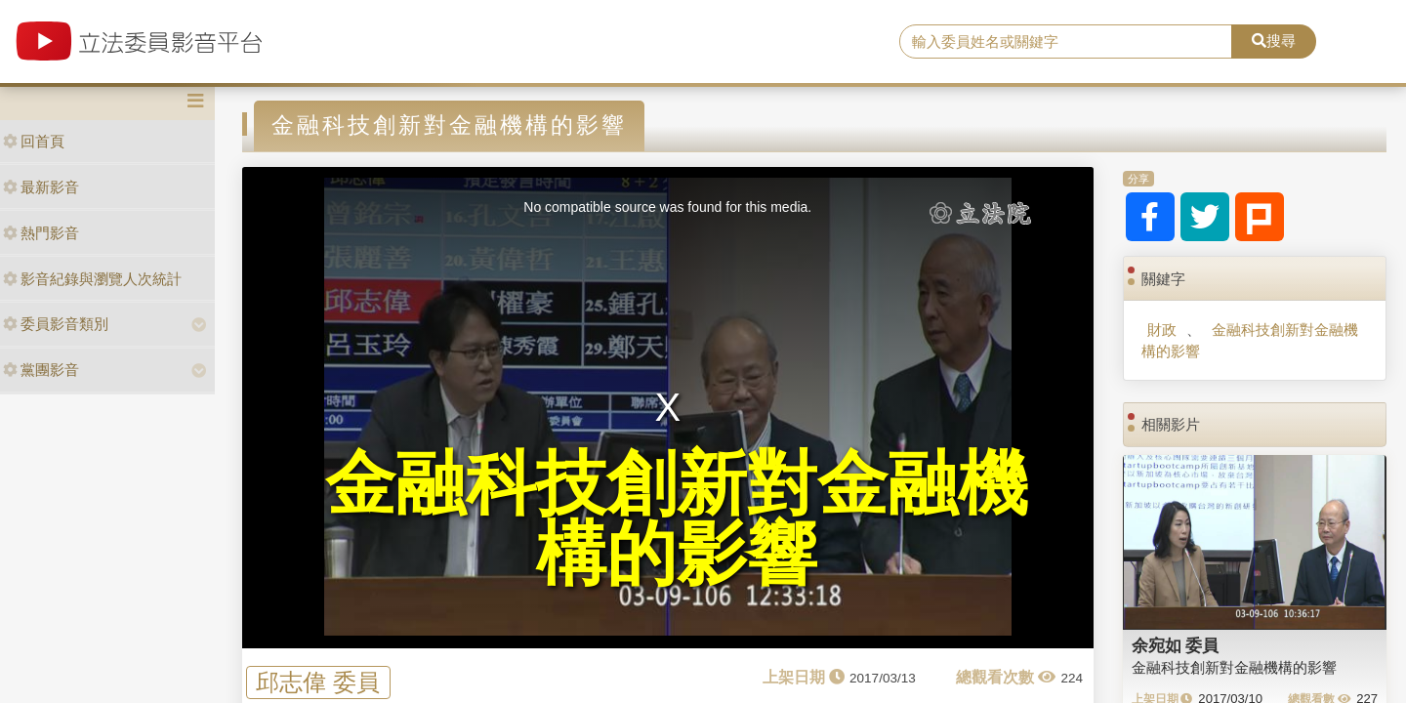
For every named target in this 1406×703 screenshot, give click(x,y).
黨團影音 (41, 369)
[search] (1065, 42)
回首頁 (33, 141)
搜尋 (1274, 40)
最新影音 (41, 187)
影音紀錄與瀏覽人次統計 (92, 278)
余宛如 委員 (1176, 645)
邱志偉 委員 (318, 682)
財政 (1162, 329)
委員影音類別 (55, 323)
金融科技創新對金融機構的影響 (1249, 339)
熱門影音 (41, 233)
